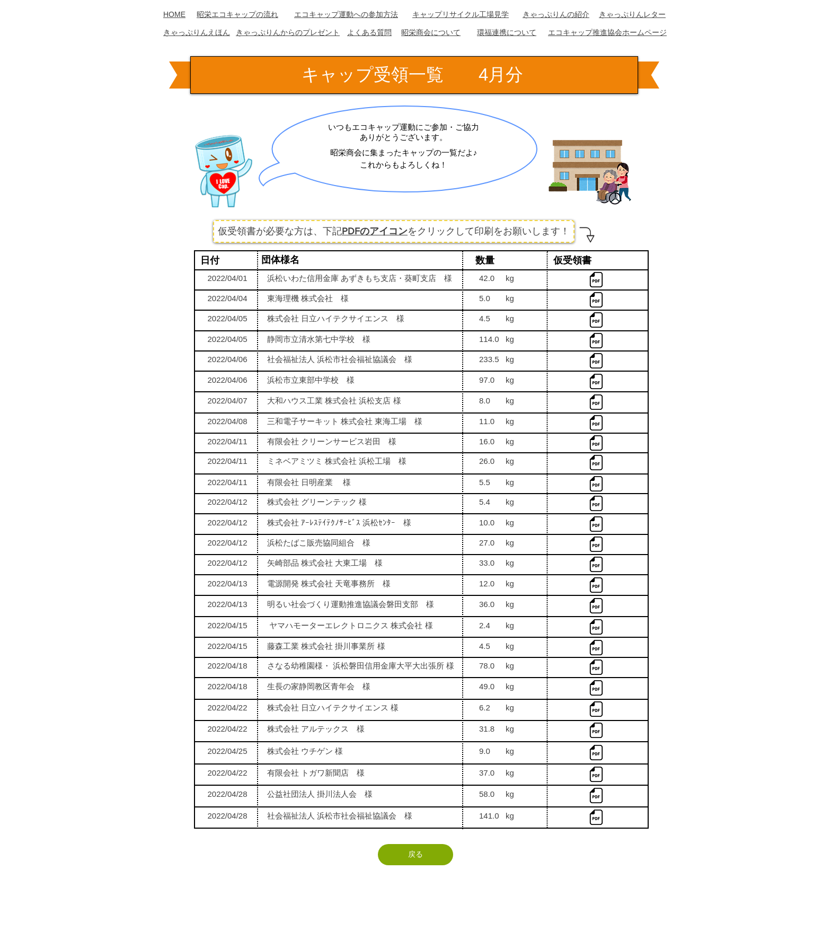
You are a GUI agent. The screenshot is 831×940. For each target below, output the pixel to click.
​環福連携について (506, 32)
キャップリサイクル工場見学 (460, 14)
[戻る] (415, 854)
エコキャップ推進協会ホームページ (607, 32)
